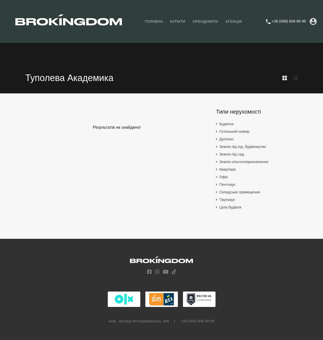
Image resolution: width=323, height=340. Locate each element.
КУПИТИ (177, 21)
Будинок (226, 124)
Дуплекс (226, 139)
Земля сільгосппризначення (243, 162)
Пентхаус (227, 184)
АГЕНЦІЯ (233, 21)
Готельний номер (234, 131)
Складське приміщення (239, 192)
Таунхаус (227, 199)
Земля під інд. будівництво (242, 146)
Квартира (227, 169)
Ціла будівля (230, 207)
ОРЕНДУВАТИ (205, 21)
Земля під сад (231, 154)
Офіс (223, 177)
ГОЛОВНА (154, 21)
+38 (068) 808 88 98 (289, 21)
